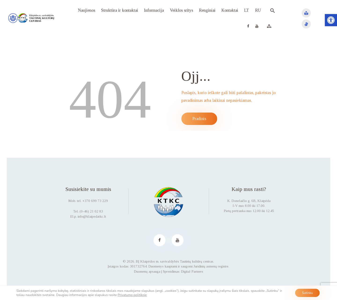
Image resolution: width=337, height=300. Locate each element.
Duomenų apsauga (147, 271)
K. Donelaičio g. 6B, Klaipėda (249, 201)
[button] (331, 20)
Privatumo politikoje (132, 295)
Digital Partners (192, 271)
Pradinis (199, 118)
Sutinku (307, 292)
